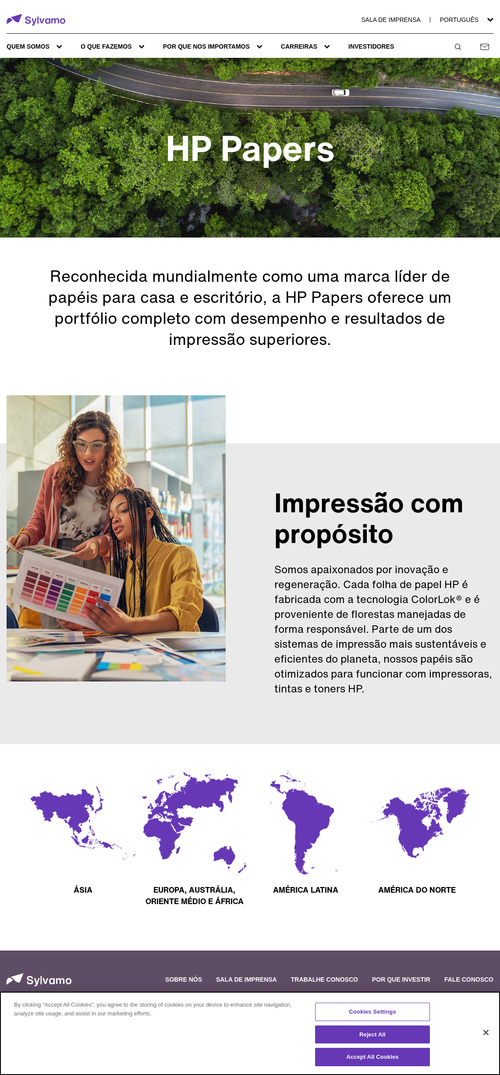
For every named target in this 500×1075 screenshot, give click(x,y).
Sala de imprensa (390, 19)
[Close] (486, 1032)
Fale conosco (468, 979)
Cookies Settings (372, 1011)
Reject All (372, 1034)
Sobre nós (183, 979)
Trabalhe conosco (324, 979)
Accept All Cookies (372, 1057)
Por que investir (401, 979)
